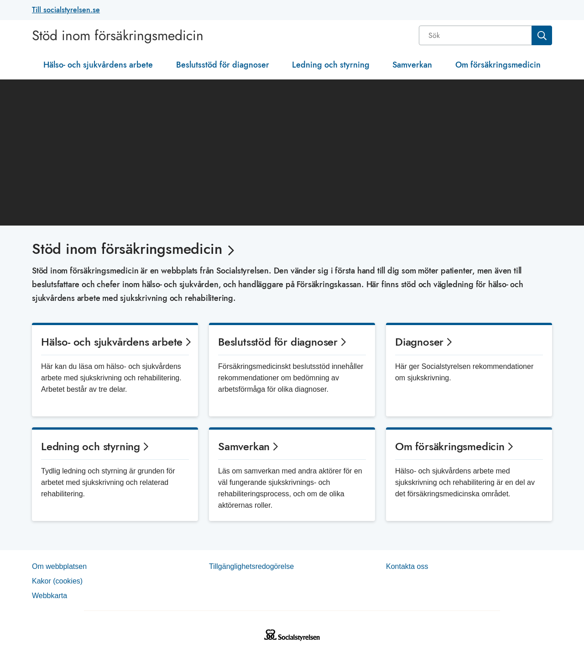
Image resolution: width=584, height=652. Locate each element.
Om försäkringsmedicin (498, 65)
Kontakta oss (407, 566)
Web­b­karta (49, 595)
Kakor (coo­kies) (57, 581)
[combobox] (485, 35)
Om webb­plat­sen (59, 566)
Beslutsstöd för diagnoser (222, 65)
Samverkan (412, 65)
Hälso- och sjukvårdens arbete (98, 65)
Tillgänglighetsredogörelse (251, 566)
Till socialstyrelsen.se (66, 10)
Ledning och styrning (331, 65)
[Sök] (476, 35)
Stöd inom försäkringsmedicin (117, 35)
